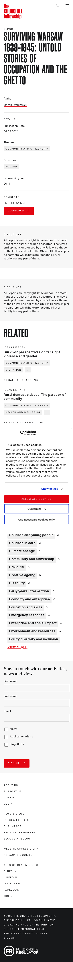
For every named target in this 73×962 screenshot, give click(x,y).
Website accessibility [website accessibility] (21, 849)
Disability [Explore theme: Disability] (17, 583)
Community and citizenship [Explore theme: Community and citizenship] (31, 559)
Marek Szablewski (15, 105)
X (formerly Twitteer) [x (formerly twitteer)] (21, 865)
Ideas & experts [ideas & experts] (16, 820)
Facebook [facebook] (11, 890)
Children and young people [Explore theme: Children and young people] (31, 535)
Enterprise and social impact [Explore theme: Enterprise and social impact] (33, 623)
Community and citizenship (26, 149)
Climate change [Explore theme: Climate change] (22, 551)
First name (10, 681)
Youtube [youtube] (10, 896)
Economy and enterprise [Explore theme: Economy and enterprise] (29, 599)
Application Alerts (21, 736)
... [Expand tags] (28, 370)
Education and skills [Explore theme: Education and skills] (25, 607)
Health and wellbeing (22, 412)
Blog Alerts (17, 744)
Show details (49, 488)
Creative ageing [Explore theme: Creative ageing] (22, 575)
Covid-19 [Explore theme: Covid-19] (16, 567)
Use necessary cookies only (36, 519)
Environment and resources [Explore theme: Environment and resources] (32, 631)
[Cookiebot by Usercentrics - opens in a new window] (20, 433)
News (13, 729)
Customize (36, 508)
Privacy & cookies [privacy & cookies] (18, 855)
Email (7, 711)
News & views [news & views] (14, 814)
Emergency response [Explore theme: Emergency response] (27, 615)
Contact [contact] (10, 798)
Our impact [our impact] (12, 826)
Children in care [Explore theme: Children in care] (22, 543)
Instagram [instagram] (12, 884)
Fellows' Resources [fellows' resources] (20, 832)
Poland (11, 167)
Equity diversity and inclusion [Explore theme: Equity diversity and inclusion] (33, 639)
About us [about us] (11, 785)
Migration (13, 370)
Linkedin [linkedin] (10, 877)
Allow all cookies (36, 499)
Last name (10, 696)
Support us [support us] (13, 791)
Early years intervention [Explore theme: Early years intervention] (29, 591)
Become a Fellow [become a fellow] (17, 839)
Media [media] (8, 804)
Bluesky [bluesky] (10, 871)
